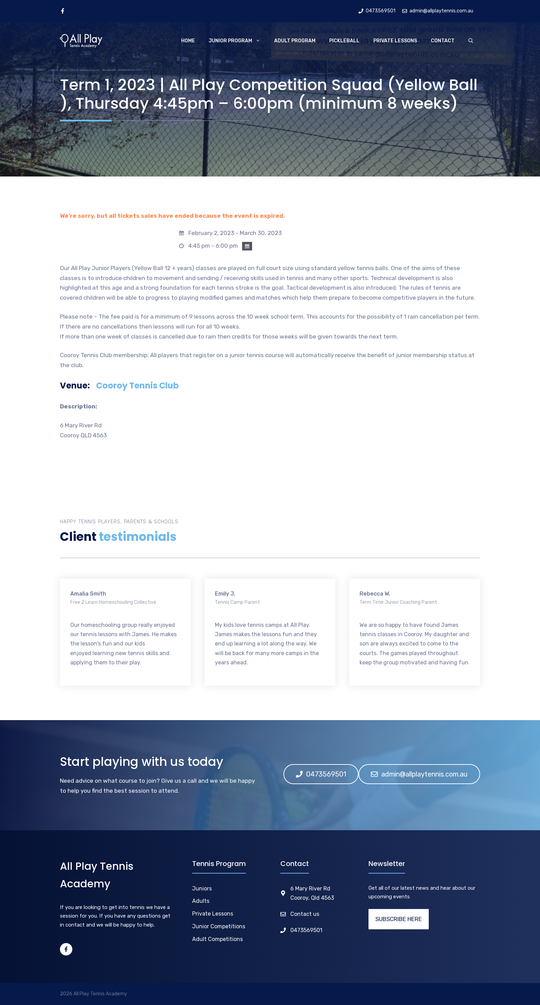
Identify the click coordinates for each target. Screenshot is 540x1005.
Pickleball (344, 41)
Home (188, 41)
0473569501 (306, 930)
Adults (200, 901)
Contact (443, 41)
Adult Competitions (217, 939)
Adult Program (294, 41)
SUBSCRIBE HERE (398, 919)
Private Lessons (395, 41)
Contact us (304, 914)
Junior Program (238, 41)
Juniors (202, 888)
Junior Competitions (218, 926)
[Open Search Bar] (470, 41)
